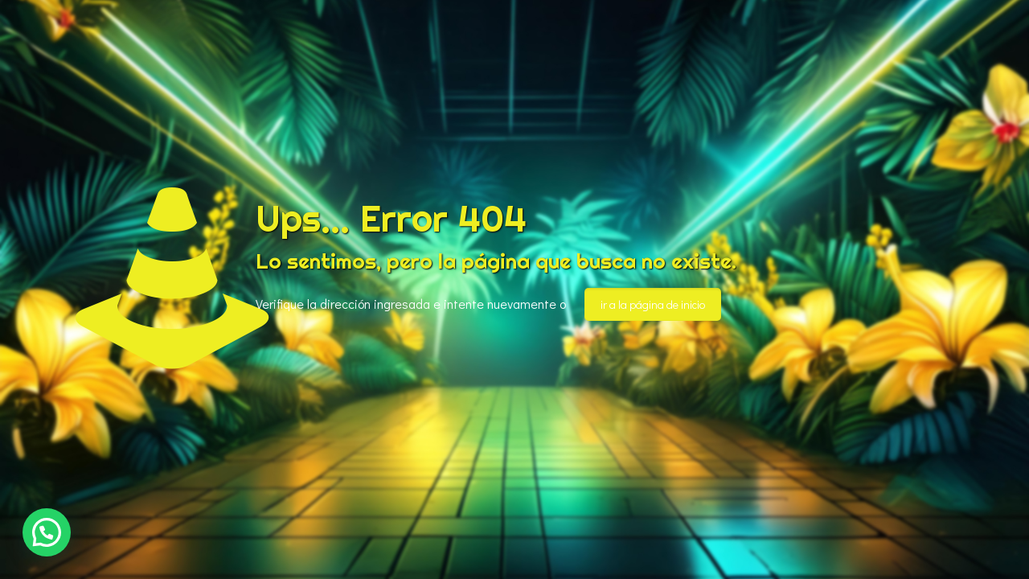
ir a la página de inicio (653, 304)
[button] (47, 532)
